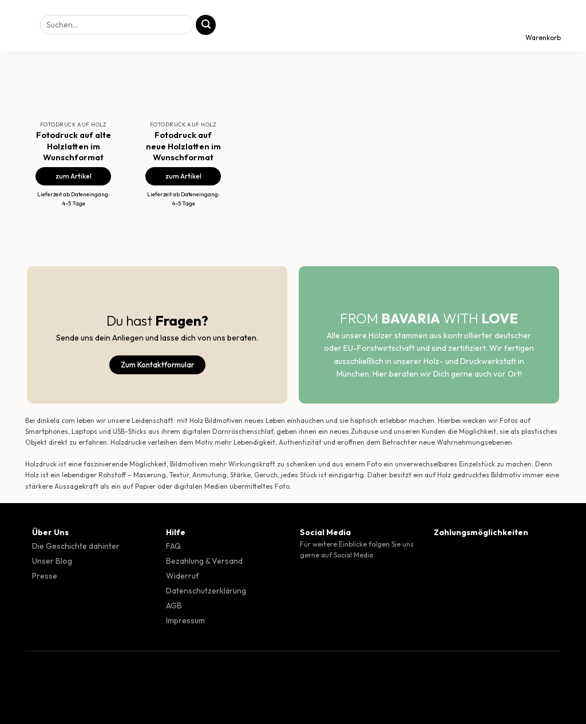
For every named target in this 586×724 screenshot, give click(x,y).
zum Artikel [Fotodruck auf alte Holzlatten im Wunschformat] (74, 176)
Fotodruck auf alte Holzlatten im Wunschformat (73, 145)
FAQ (173, 546)
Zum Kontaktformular (157, 364)
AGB (174, 605)
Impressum (185, 620)
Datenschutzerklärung (206, 590)
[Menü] (18, 26)
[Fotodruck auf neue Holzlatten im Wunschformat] (183, 72)
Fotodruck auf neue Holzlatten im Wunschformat (183, 145)
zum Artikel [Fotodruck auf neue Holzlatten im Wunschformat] (183, 176)
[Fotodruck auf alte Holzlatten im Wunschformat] (73, 72)
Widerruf (182, 576)
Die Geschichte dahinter (76, 546)
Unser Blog (52, 561)
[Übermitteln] (206, 25)
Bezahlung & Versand (204, 561)
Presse (44, 576)
